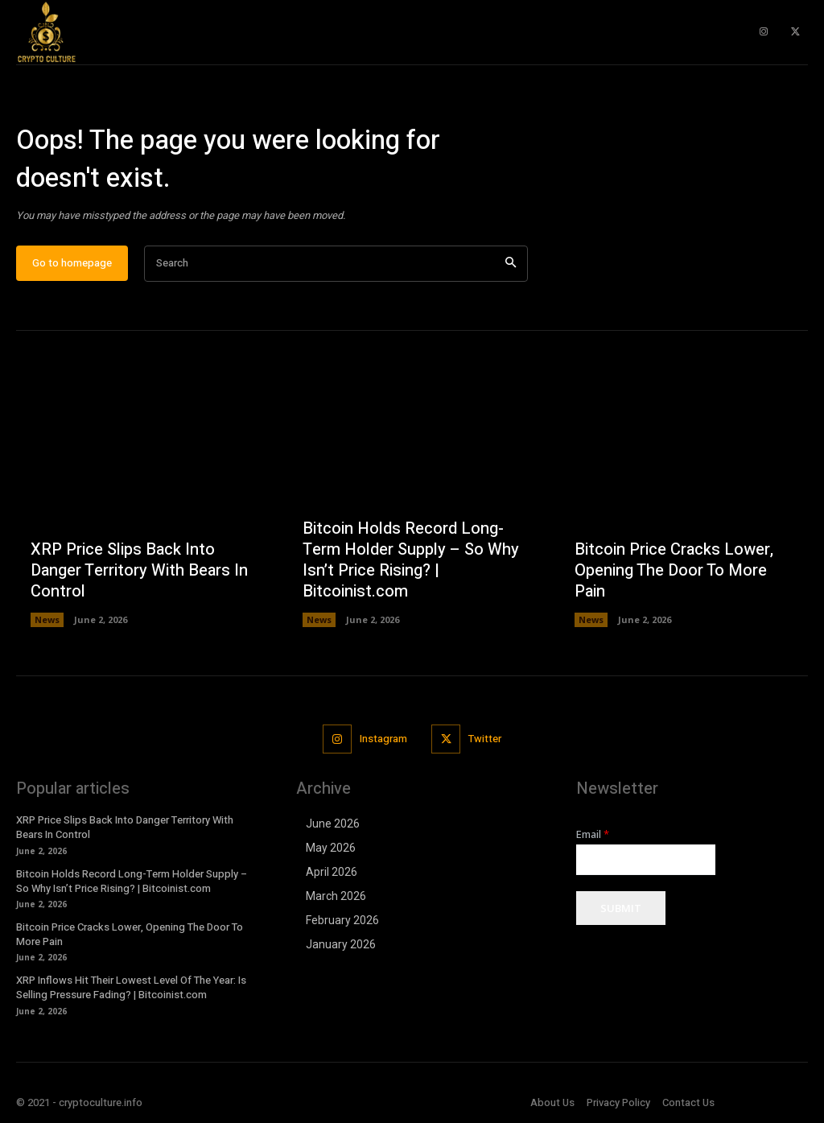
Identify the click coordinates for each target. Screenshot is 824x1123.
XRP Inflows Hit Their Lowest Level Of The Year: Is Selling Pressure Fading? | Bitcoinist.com (131, 987)
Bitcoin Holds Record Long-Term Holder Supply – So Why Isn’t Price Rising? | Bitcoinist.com (411, 560)
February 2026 (342, 920)
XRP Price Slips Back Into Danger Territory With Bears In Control (139, 570)
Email (592, 834)
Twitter (484, 738)
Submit (620, 908)
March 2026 (336, 896)
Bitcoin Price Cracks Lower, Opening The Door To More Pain (674, 570)
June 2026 (333, 823)
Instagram (383, 738)
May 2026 (331, 847)
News (47, 619)
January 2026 (341, 944)
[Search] (510, 264)
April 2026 (331, 871)
